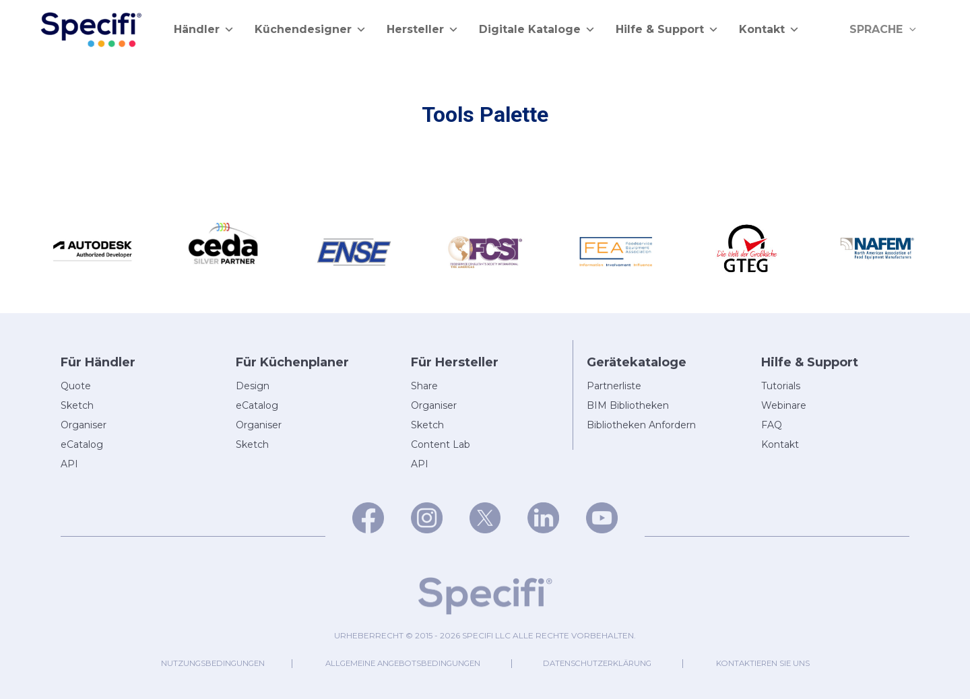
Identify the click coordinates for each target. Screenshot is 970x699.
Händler (204, 29)
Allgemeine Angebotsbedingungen (397, 662)
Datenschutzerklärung (609, 662)
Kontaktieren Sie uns (786, 662)
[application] (912, 29)
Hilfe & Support (667, 29)
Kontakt (769, 29)
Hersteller (423, 29)
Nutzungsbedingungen (190, 662)
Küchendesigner (310, 29)
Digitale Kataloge (537, 29)
